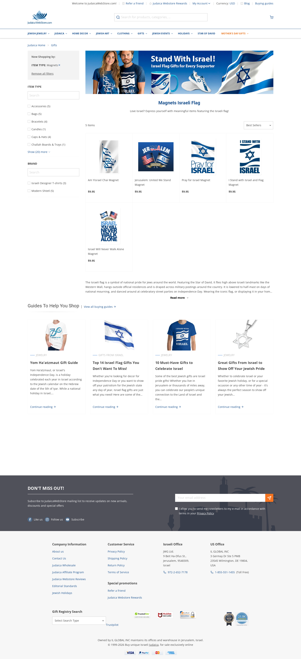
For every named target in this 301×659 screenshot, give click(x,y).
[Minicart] (271, 17)
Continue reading (43, 407)
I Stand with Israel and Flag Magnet (246, 182)
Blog (247, 3)
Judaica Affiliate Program (68, 572)
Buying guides (264, 3)
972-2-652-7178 (178, 572)
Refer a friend (133, 3)
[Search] (53, 95)
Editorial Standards (64, 586)
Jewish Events (161, 33)
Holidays (184, 33)
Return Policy (116, 565)
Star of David (206, 33)
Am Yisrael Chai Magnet (103, 180)
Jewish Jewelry (37, 33)
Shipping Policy (117, 558)
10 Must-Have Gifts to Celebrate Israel (174, 365)
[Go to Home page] (40, 17)
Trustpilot (112, 625)
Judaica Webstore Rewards (168, 3)
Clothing (123, 33)
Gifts (141, 33)
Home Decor (80, 33)
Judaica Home (36, 45)
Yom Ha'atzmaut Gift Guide (54, 362)
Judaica (59, 33)
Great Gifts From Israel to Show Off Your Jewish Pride (241, 365)
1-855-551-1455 (225, 572)
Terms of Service (118, 572)
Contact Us (59, 558)
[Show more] (39, 152)
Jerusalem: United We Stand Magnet (153, 182)
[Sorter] (258, 125)
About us (58, 551)
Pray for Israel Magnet (196, 180)
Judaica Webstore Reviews (69, 579)
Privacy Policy (205, 513)
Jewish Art (102, 33)
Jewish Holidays (62, 593)
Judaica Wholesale (64, 565)
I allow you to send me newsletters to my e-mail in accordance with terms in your (222, 511)
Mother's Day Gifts (233, 33)
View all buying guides (100, 306)
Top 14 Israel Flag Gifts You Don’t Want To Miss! (116, 365)
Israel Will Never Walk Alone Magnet (106, 251)
